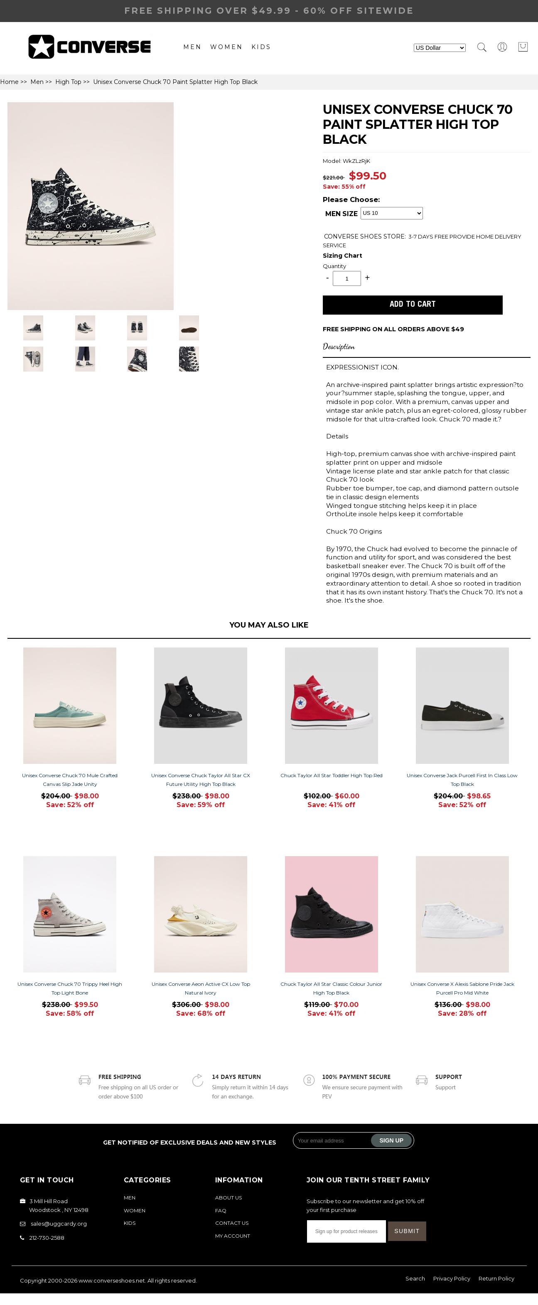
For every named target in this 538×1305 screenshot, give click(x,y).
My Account (232, 1236)
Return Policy (496, 1278)
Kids (261, 47)
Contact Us (231, 1223)
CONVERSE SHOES (353, 236)
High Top (68, 82)
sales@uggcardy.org (59, 1223)
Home (9, 82)
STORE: (365, 236)
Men (192, 47)
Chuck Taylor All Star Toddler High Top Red (331, 775)
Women (226, 47)
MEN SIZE (341, 214)
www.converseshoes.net (112, 1280)
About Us (228, 1197)
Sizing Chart (342, 255)
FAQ (220, 1210)
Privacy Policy (451, 1278)
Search (415, 1278)
